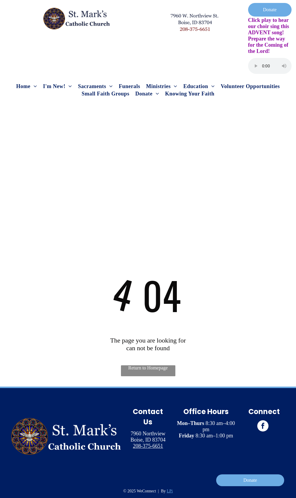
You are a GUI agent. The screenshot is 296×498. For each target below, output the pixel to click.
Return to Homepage (148, 367)
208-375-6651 (148, 446)
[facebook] (262, 426)
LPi (170, 491)
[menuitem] (26, 86)
